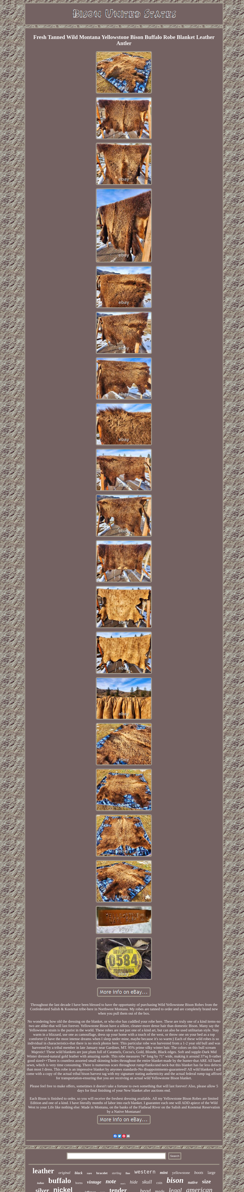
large (211, 1172)
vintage (94, 1182)
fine (128, 1173)
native (193, 1182)
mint (164, 1172)
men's (123, 1183)
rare (89, 1173)
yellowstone (181, 1173)
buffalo (59, 1181)
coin (159, 1183)
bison (175, 1180)
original (65, 1173)
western (145, 1172)
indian (40, 1183)
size (206, 1181)
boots (198, 1172)
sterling (116, 1173)
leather (43, 1171)
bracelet (102, 1173)
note (111, 1181)
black (78, 1173)
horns (78, 1183)
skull (147, 1182)
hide (134, 1182)
